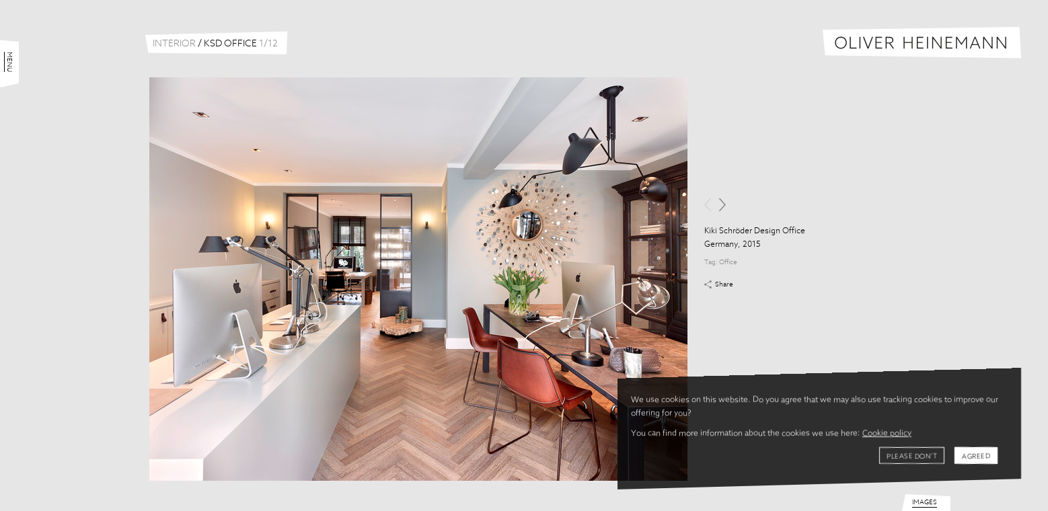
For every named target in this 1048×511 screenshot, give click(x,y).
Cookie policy (886, 434)
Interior (174, 43)
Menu (9, 62)
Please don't (912, 456)
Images (924, 502)
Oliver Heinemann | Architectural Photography (922, 42)
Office (728, 262)
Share (724, 284)
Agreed (976, 456)
